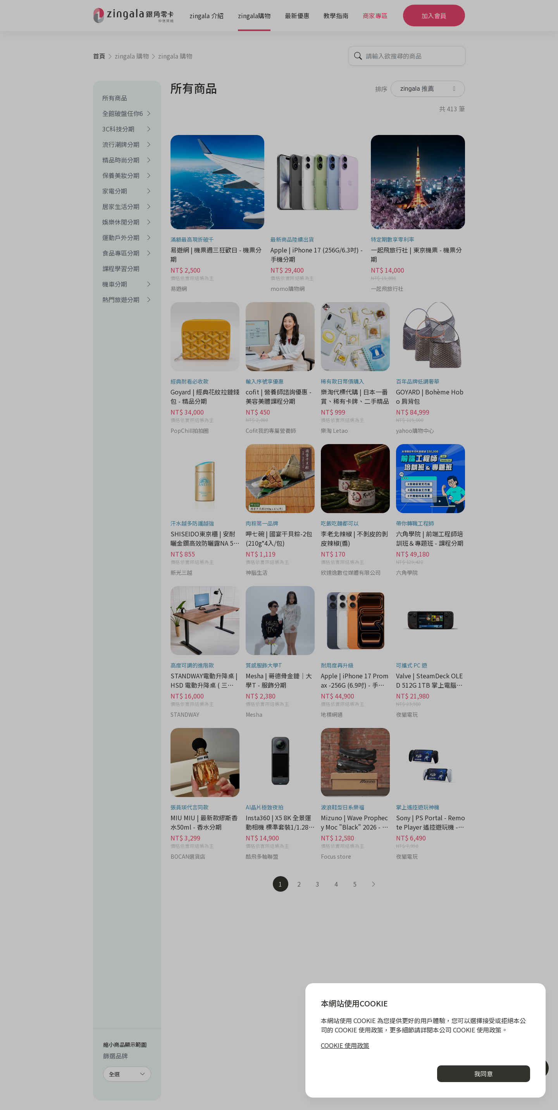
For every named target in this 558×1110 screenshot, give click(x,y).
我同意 (483, 1073)
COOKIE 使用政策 (345, 1045)
